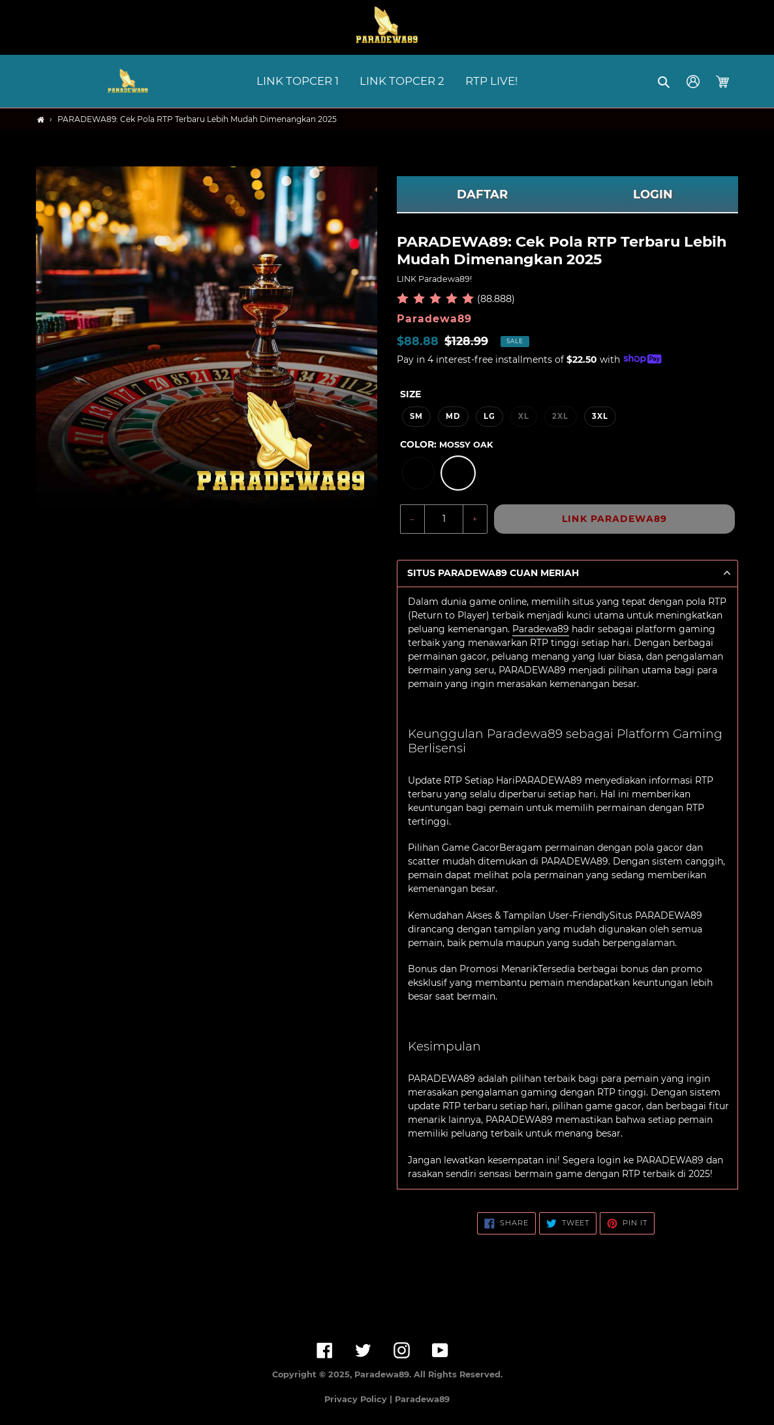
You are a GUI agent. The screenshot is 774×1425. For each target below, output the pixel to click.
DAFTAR (482, 194)
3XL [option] (600, 416)
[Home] (40, 119)
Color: (446, 444)
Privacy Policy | (359, 1399)
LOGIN (653, 194)
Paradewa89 (540, 629)
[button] (664, 82)
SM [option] (416, 416)
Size (410, 394)
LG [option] (489, 416)
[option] (418, 473)
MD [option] (453, 416)
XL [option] (523, 416)
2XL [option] (560, 416)
